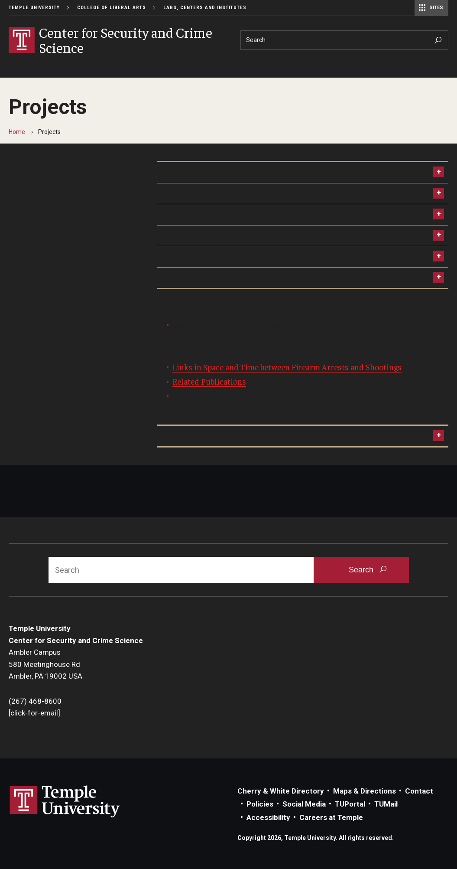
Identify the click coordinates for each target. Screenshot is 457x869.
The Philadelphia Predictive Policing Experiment (244, 214)
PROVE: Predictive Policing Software (224, 235)
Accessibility (268, 817)
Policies (259, 804)
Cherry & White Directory (280, 791)
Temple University (34, 7)
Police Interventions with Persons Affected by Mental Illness (266, 277)
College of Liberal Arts (111, 7)
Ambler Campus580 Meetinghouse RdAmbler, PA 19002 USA (45, 664)
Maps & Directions (364, 791)
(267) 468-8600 (35, 701)
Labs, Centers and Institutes (204, 7)
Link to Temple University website (65, 801)
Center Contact (189, 435)
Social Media (304, 804)
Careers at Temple (331, 817)
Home (17, 131)
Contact (419, 791)
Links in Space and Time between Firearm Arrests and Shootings (287, 367)
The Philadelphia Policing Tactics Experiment (239, 256)
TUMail (386, 804)
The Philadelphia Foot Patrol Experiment (231, 172)
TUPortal (350, 804)
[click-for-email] (34, 713)
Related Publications (209, 381)
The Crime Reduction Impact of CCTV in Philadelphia (252, 193)
